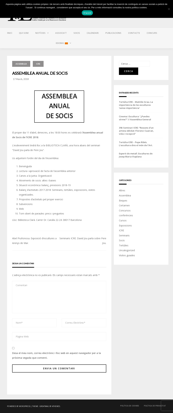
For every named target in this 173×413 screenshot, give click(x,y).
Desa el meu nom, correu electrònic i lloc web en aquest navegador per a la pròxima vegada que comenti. (56, 355)
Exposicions (125, 225)
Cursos (123, 220)
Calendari (93, 32)
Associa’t (61, 32)
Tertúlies (123, 245)
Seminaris (124, 235)
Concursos (125, 210)
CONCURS (152, 32)
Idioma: (61, 43)
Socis (76, 32)
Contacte (134, 32)
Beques (123, 200)
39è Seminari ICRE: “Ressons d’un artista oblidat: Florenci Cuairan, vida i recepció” (136, 130)
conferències (126, 215)
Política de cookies (129, 406)
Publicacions (113, 32)
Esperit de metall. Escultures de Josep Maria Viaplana (136, 155)
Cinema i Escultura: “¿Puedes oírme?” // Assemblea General (135, 118)
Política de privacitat (155, 406)
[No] (168, 9)
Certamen (124, 205)
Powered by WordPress (18, 406)
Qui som (24, 32)
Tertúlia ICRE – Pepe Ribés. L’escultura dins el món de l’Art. (136, 144)
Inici (9, 32)
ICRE (38, 63)
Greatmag (44, 406)
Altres (122, 190)
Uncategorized (127, 250)
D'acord (87, 13)
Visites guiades (127, 255)
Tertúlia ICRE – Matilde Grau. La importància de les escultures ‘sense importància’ (136, 104)
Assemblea (21, 63)
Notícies (40, 32)
